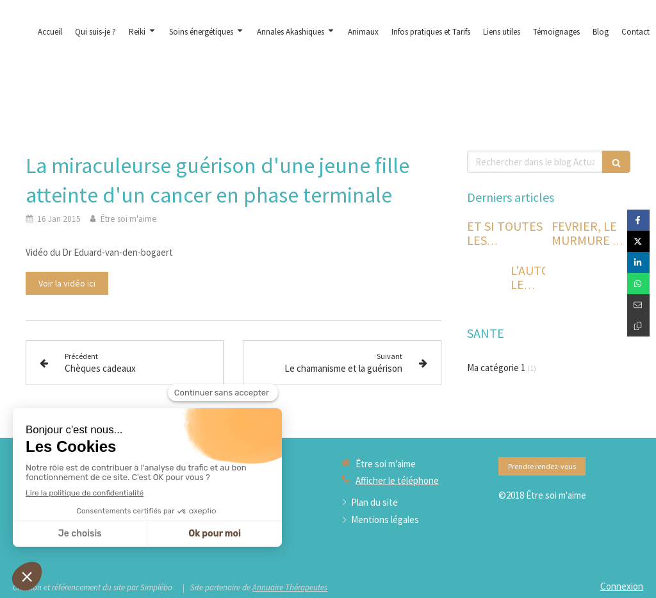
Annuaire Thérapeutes (289, 587)
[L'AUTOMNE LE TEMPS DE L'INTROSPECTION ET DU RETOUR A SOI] (486, 283)
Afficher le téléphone (397, 480)
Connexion (621, 586)
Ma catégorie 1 (496, 367)
